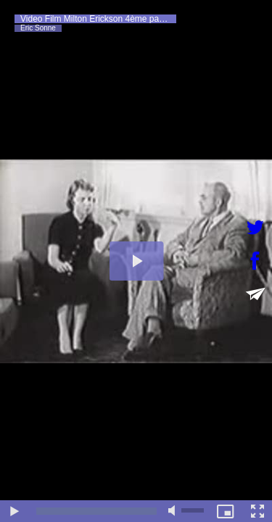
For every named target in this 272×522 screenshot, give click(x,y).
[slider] (96, 511)
